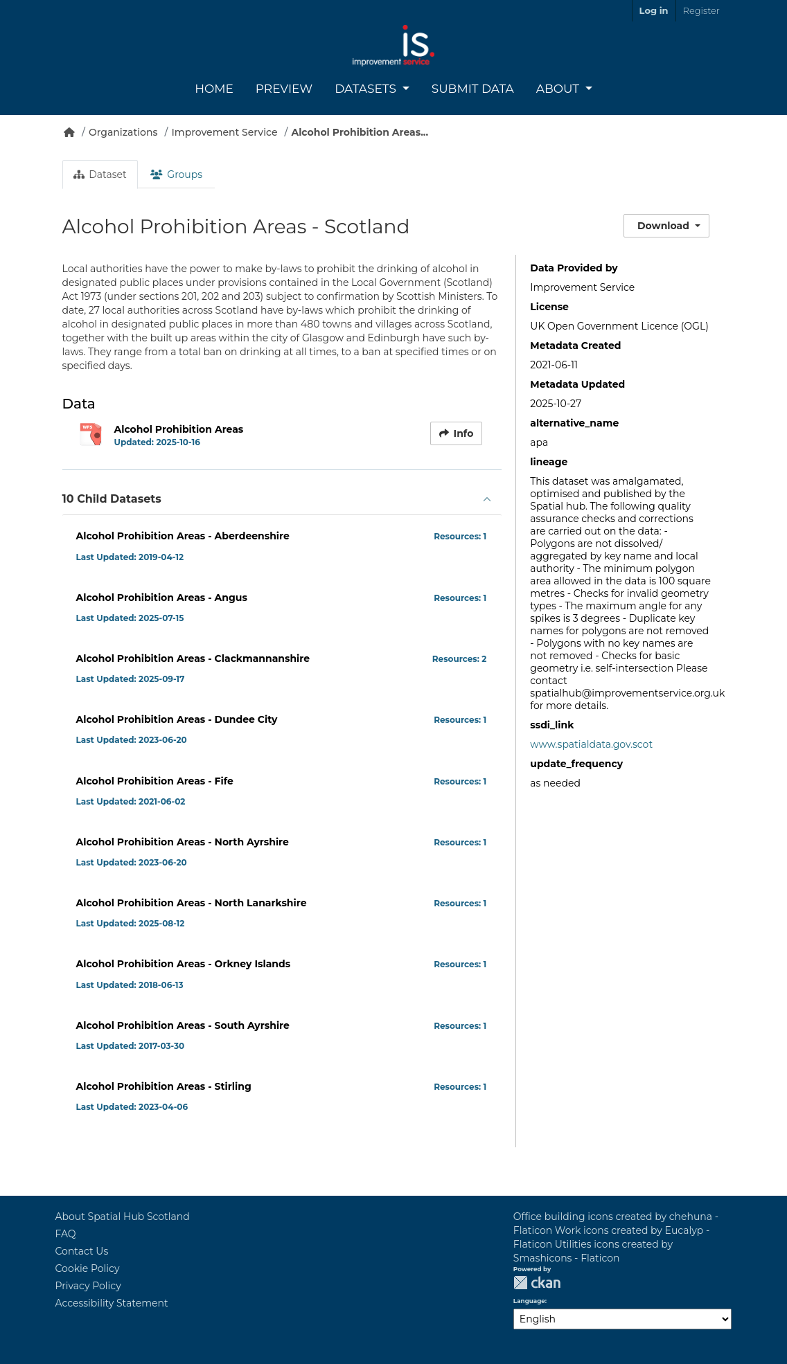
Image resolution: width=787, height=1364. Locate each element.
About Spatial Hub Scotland (122, 1216)
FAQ (65, 1234)
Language (529, 1301)
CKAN (536, 1282)
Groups (176, 174)
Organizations (123, 132)
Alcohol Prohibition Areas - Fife (154, 781)
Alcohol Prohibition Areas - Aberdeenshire (183, 536)
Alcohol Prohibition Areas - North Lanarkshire (191, 903)
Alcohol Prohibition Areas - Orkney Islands (183, 964)
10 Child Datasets (111, 498)
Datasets (367, 89)
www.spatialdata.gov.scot (591, 744)
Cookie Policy (87, 1268)
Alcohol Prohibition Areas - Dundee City (177, 719)
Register (701, 10)
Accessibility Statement (111, 1303)
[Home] (69, 132)
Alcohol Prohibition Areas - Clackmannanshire (193, 658)
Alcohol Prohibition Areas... (359, 132)
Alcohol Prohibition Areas (179, 429)
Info (456, 433)
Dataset (100, 174)
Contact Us (82, 1251)
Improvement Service (225, 132)
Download (663, 225)
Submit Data (473, 89)
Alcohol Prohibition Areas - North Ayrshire (182, 842)
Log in (654, 10)
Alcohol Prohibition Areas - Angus (161, 597)
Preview (284, 89)
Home (214, 89)
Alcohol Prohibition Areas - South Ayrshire (183, 1025)
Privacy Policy (88, 1286)
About (559, 89)
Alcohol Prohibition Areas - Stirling (163, 1086)
